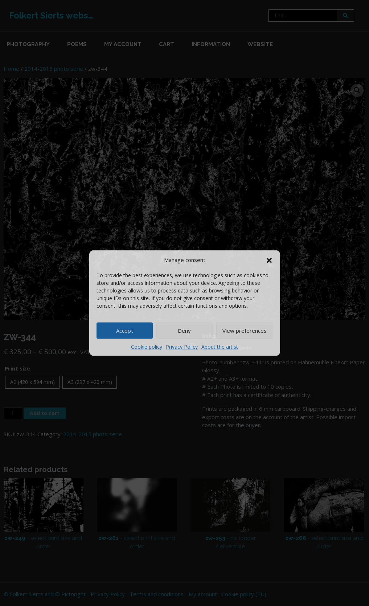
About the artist (219, 346)
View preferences (244, 330)
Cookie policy (146, 346)
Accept (124, 330)
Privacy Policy (182, 346)
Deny (184, 330)
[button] (269, 259)
